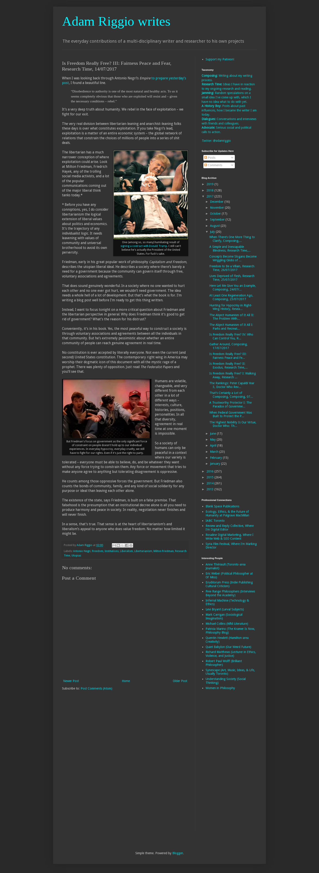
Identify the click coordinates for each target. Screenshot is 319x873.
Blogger (177, 853)
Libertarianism (143, 551)
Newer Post (71, 681)
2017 (210, 196)
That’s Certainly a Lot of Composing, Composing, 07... (231, 394)
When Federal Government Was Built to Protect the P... (230, 414)
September (218, 219)
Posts (209, 157)
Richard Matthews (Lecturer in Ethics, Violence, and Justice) (231, 653)
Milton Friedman (164, 551)
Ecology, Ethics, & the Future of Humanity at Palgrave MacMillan (227, 513)
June (213, 433)
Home (126, 681)
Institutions (112, 551)
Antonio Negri (82, 551)
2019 (210, 184)
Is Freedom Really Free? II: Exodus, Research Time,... (228, 365)
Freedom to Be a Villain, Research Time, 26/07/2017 (231, 268)
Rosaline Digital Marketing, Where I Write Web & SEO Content (229, 536)
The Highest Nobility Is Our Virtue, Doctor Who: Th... (232, 424)
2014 (210, 483)
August (215, 225)
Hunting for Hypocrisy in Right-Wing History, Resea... (230, 307)
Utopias (76, 555)
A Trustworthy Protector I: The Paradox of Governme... (230, 404)
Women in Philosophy (220, 688)
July (213, 231)
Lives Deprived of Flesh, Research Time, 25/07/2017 (232, 277)
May (213, 439)
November (217, 207)
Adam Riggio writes (116, 21)
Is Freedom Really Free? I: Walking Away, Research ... (232, 375)
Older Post (180, 681)
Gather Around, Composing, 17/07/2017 (228, 346)
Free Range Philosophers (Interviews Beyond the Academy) (230, 593)
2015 (210, 477)
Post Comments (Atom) (96, 688)
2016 (210, 471)
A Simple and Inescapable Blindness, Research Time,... (230, 248)
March (214, 451)
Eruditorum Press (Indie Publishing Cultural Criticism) (229, 584)
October (216, 213)
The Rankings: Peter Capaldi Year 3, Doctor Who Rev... (231, 385)
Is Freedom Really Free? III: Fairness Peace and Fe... (228, 355)
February (216, 457)
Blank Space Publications (222, 506)
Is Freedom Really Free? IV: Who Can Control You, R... (231, 336)
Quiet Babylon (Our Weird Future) (228, 647)
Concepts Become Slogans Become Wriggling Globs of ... (233, 258)
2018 (210, 190)
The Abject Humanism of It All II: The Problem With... (231, 317)
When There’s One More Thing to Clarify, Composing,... (232, 239)
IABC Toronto (215, 520)
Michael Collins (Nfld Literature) (227, 623)
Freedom (97, 551)
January (215, 463)
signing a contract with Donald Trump (144, 246)
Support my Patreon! (220, 59)
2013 (210, 489)
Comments (213, 165)
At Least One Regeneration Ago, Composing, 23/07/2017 (231, 297)
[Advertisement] (219, 763)
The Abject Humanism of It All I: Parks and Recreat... (231, 326)
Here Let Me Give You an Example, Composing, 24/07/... (232, 287)
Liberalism (126, 551)
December (217, 201)
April (213, 445)
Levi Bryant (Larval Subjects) (225, 609)
